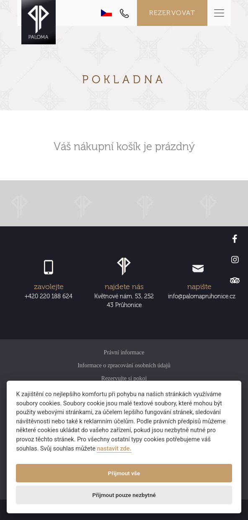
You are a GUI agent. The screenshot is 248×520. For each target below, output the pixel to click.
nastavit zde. (114, 448)
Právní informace (124, 352)
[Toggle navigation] (219, 13)
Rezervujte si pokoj (124, 378)
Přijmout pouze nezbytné (124, 495)
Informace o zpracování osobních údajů (124, 365)
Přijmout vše (124, 473)
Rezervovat (172, 13)
